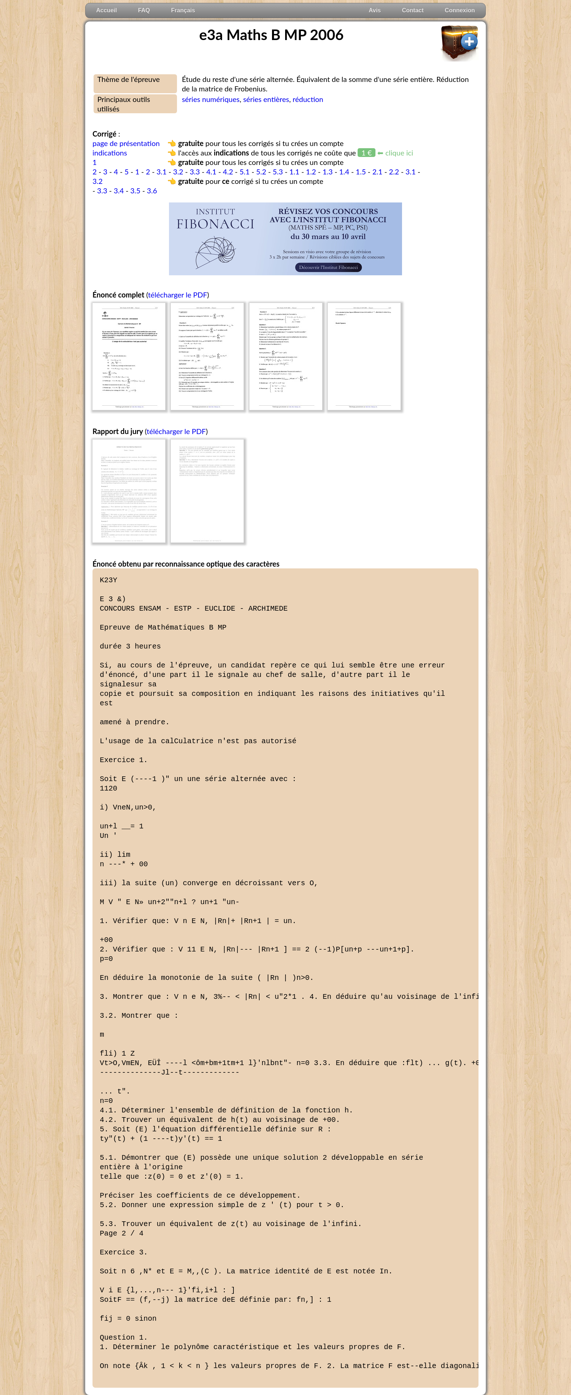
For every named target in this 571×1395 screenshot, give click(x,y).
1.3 (328, 171)
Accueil (106, 10)
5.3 (278, 171)
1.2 (311, 171)
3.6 (152, 190)
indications (109, 152)
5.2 (261, 171)
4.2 (228, 171)
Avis (375, 10)
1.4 (344, 171)
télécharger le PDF (177, 294)
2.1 (377, 171)
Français (183, 10)
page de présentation (126, 143)
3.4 (119, 190)
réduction (308, 99)
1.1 (294, 171)
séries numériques (211, 99)
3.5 (135, 190)
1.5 (361, 171)
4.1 (211, 171)
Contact (413, 10)
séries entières (266, 99)
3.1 (162, 171)
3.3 (195, 171)
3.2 (178, 171)
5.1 (245, 171)
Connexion (460, 10)
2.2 (394, 171)
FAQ (144, 10)
